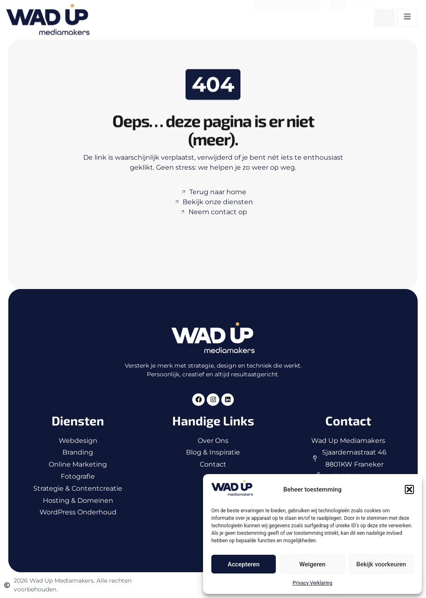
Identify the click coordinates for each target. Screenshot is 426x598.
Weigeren (313, 564)
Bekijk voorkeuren (381, 564)
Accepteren (244, 564)
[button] (409, 489)
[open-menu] (407, 15)
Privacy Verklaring (312, 583)
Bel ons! (361, 4)
